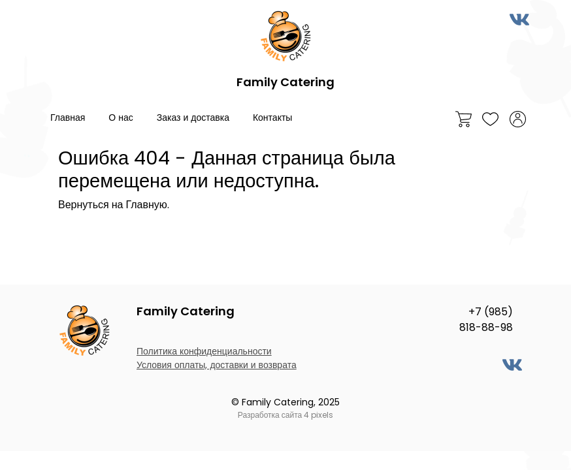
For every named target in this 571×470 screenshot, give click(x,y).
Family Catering (285, 82)
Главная (67, 117)
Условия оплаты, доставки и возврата (217, 364)
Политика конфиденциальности (204, 351)
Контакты (272, 117)
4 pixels (318, 414)
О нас (120, 117)
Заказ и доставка (193, 117)
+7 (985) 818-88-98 (486, 319)
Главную (146, 204)
